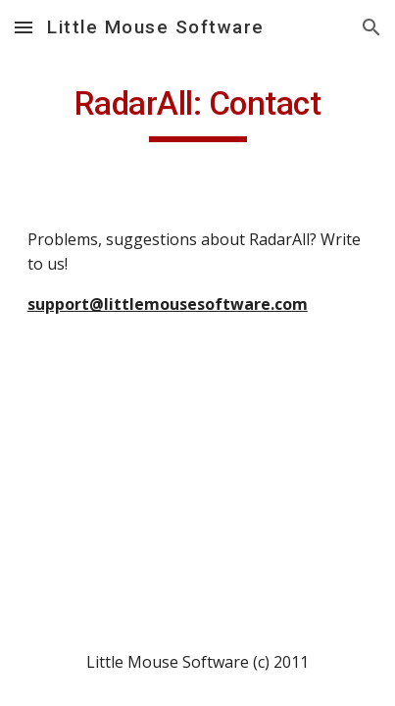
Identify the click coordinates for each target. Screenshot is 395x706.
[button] (23, 27)
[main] (198, 113)
